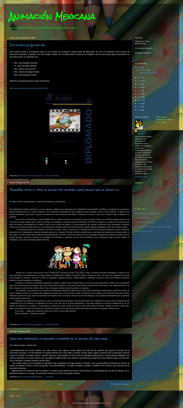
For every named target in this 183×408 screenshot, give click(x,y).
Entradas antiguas (120, 384)
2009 (140, 103)
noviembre (144, 70)
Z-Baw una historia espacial (145, 222)
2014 (140, 87)
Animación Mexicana (141, 132)
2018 (140, 67)
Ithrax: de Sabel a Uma (143, 231)
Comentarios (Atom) (27, 389)
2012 (140, 94)
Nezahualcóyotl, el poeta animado (147, 213)
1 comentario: (49, 377)
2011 (140, 97)
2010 (140, 100)
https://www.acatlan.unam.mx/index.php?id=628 (29, 88)
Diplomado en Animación (27, 45)
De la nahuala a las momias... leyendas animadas (153, 227)
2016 (140, 81)
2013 (140, 91)
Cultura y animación (142, 218)
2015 (140, 84)
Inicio (60, 384)
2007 (140, 110)
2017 (140, 78)
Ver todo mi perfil (141, 177)
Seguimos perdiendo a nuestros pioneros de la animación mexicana (58, 338)
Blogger (107, 403)
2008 (140, 107)
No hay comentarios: (52, 176)
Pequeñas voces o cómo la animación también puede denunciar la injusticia (64, 190)
